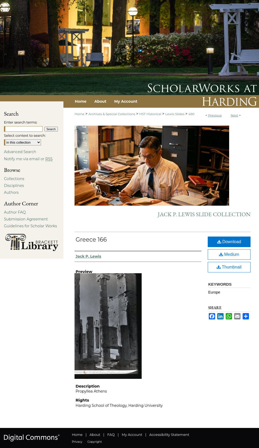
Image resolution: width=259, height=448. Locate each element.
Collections (14, 178)
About (95, 434)
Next (234, 115)
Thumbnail (229, 267)
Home (79, 114)
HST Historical (150, 114)
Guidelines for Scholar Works (30, 226)
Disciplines (14, 185)
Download (229, 241)
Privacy (77, 442)
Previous (214, 115)
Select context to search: (25, 135)
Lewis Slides (174, 114)
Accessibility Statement (169, 434)
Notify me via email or (28, 159)
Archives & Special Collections (112, 114)
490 (191, 114)
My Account (132, 434)
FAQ (111, 434)
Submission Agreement (26, 219)
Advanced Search (20, 151)
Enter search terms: (20, 122)
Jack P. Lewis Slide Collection (204, 214)
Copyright (94, 442)
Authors (11, 192)
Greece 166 (91, 239)
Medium (229, 254)
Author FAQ (15, 212)
